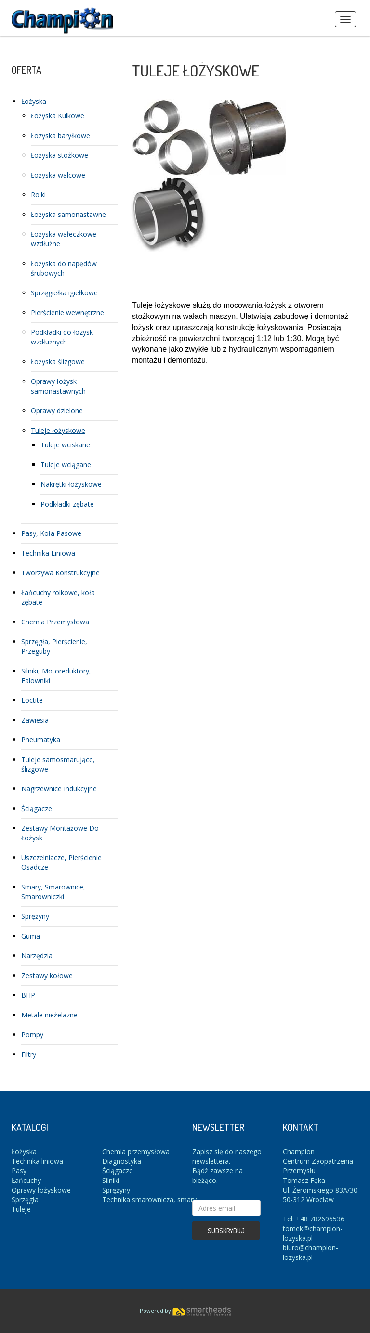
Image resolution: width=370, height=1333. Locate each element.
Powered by (185, 1310)
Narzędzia (37, 955)
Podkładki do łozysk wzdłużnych (62, 337)
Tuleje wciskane (65, 444)
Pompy (32, 1034)
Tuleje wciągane (65, 464)
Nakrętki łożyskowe (71, 484)
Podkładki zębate (67, 503)
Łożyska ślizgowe (58, 361)
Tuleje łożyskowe (58, 430)
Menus (345, 19)
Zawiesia (35, 719)
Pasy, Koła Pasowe (51, 533)
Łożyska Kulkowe (57, 115)
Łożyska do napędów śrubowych (64, 268)
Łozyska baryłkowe (60, 135)
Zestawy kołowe (47, 975)
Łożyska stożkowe (59, 155)
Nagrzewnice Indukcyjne (59, 788)
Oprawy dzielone (57, 410)
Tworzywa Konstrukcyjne (60, 572)
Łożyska (33, 101)
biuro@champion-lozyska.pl (310, 1252)
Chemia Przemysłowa (55, 621)
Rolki (38, 194)
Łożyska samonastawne (68, 214)
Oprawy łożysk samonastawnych (58, 386)
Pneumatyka (40, 739)
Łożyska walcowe (58, 174)
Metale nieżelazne (49, 1014)
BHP (28, 995)
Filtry (28, 1054)
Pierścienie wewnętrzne (67, 312)
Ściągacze (36, 808)
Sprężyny (35, 916)
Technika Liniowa (48, 553)
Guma (30, 935)
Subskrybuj (226, 1231)
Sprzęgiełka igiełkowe (64, 292)
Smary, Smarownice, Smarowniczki (53, 891)
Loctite (32, 700)
